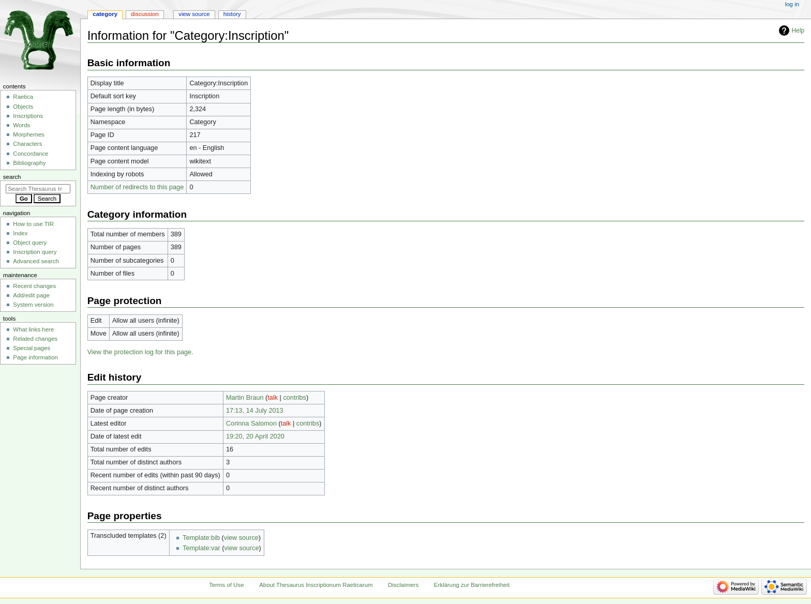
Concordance (30, 153)
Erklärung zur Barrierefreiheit (471, 585)
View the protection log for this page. (140, 352)
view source (241, 537)
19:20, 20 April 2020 (255, 436)
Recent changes (34, 286)
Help (798, 30)
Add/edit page (31, 295)
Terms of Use (226, 585)
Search (12, 177)
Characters (27, 144)
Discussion (144, 14)
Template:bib (201, 537)
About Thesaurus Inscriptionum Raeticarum (315, 585)
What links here (33, 329)
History (232, 14)
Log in (792, 4)
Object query (30, 242)
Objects (23, 106)
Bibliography (29, 163)
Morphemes (28, 134)
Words (21, 125)
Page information (35, 357)
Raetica (23, 97)
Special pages (31, 348)
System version (33, 304)
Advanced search (36, 261)
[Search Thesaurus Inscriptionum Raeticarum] (38, 188)
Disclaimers (403, 585)
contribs (294, 397)
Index (20, 233)
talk (272, 397)
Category (105, 14)
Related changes (35, 339)
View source (193, 14)
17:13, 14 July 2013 (254, 410)
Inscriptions (28, 116)
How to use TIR (33, 224)
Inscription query (34, 252)
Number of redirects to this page (137, 187)
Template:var (201, 548)
